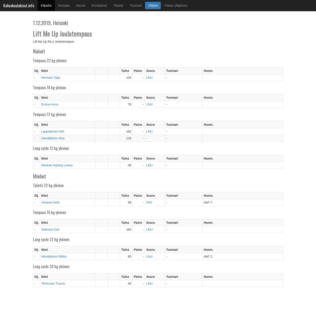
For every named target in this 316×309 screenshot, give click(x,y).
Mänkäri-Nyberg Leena (56, 165)
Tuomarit (136, 5)
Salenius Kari (50, 229)
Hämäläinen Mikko (53, 256)
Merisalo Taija (50, 77)
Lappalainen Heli (52, 131)
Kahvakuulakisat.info (18, 5)
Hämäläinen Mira (53, 138)
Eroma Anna (49, 104)
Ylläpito (153, 5)
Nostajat (63, 5)
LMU (149, 77)
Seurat (80, 5)
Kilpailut (48, 5)
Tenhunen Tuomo (53, 283)
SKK (149, 202)
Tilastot (118, 5)
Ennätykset (99, 5)
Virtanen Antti (50, 202)
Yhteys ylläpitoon (175, 5)
